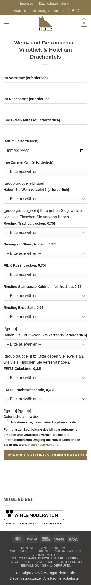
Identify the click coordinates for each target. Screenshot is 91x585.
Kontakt (28, 548)
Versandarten (46, 555)
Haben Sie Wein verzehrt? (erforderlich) (36, 190)
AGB (65, 548)
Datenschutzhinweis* (45, 432)
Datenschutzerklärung (54, 3)
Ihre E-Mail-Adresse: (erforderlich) (32, 120)
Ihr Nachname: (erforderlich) (27, 99)
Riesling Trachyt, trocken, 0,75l (29, 223)
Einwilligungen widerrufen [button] (46, 565)
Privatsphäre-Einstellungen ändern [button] (38, 11)
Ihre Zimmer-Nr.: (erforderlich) (28, 162)
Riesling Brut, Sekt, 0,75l (24, 308)
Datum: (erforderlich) (21, 141)
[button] (6, 23)
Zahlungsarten (67, 551)
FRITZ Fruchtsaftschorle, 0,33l (29, 390)
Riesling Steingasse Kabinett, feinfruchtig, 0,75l (43, 286)
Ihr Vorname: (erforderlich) (26, 78)
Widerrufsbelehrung (29, 551)
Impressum (27, 3)
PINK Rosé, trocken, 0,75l (25, 265)
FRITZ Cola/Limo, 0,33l (22, 369)
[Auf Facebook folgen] (72, 11)
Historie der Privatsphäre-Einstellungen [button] (45, 562)
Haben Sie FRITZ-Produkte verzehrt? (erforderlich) (45, 335)
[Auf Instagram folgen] (77, 11)
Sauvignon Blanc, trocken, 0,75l (30, 244)
